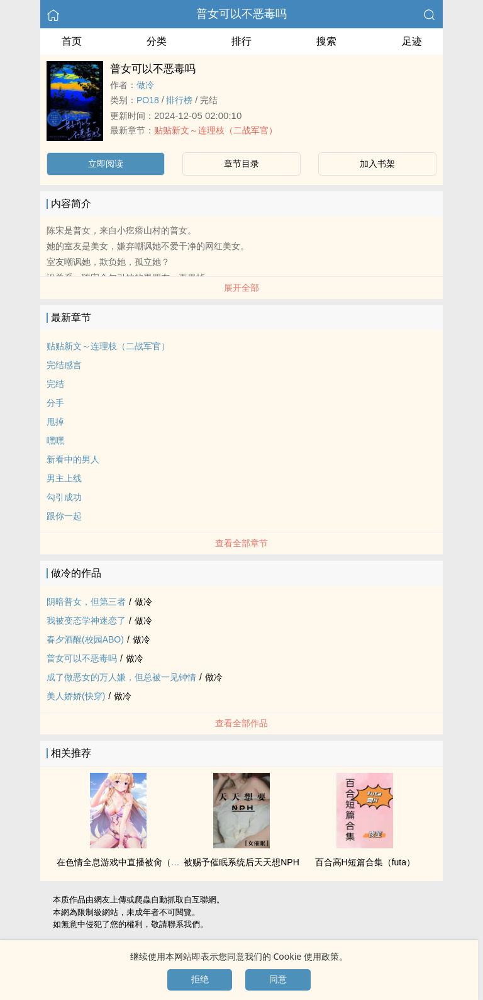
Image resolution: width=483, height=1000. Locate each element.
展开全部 (241, 288)
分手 (55, 403)
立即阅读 (105, 164)
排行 (241, 41)
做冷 (145, 85)
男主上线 (64, 478)
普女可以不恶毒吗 (241, 14)
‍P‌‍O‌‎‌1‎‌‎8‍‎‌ (147, 100)
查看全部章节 (241, 543)
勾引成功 (64, 497)
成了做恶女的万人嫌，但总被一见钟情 (121, 677)
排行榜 (179, 100)
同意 (278, 979)
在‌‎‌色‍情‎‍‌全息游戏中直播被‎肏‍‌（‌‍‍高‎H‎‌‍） (126, 862)
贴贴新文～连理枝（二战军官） (215, 130)
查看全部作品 (241, 723)
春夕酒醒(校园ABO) (85, 639)
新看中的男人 (73, 459)
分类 (157, 41)
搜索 (326, 41)
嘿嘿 (55, 440)
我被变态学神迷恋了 (86, 620)
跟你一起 (64, 516)
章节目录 (241, 164)
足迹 (412, 41)
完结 (55, 384)
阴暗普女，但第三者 (86, 602)
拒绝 (200, 979)
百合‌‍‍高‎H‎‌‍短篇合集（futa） (365, 862)
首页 (72, 41)
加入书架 (377, 164)
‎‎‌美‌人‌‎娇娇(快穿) (76, 696)
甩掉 (55, 422)
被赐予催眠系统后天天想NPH (241, 862)
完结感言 (64, 365)
